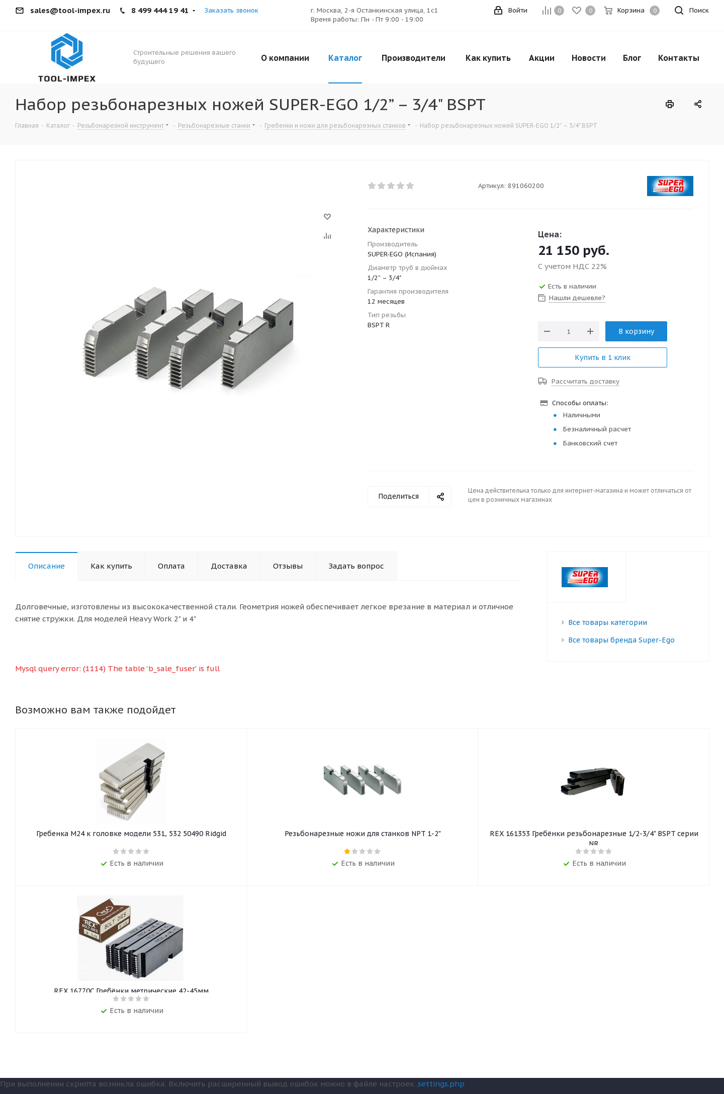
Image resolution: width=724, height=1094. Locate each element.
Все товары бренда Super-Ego (621, 640)
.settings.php (440, 1085)
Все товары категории (607, 622)
